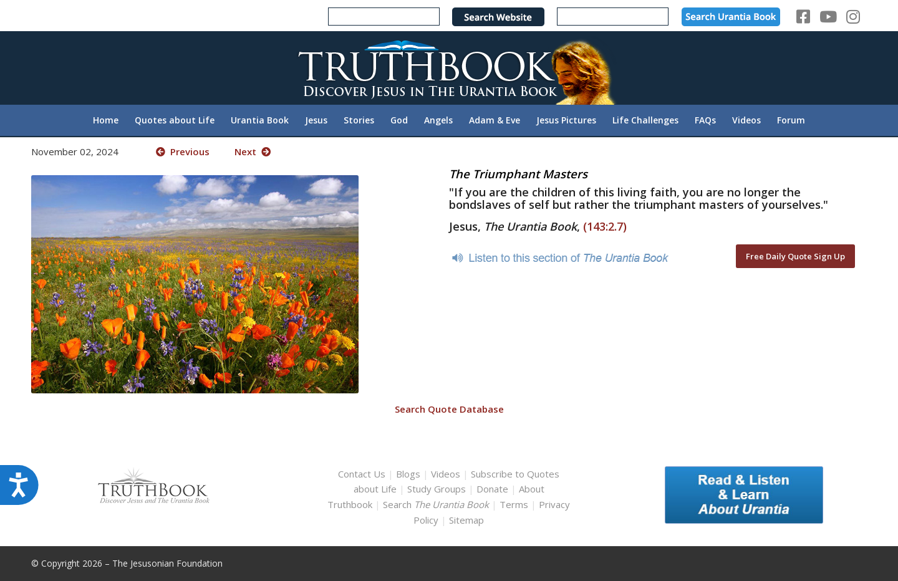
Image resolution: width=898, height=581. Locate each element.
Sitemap (466, 520)
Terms (514, 504)
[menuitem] (106, 120)
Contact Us (361, 474)
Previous (183, 151)
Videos (445, 474)
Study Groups (437, 489)
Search (437, 504)
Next (252, 151)
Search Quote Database (449, 409)
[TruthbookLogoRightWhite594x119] (449, 68)
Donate (492, 489)
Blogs (408, 474)
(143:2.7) (605, 226)
